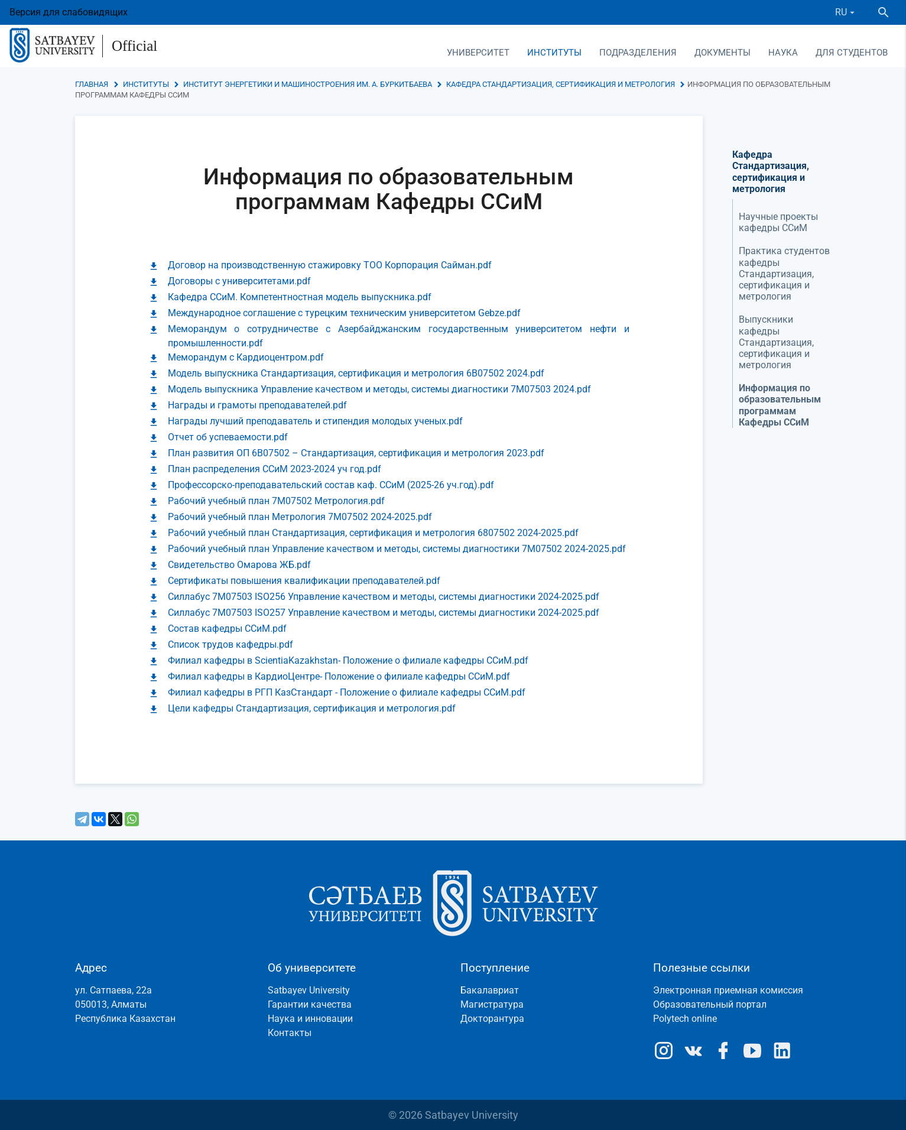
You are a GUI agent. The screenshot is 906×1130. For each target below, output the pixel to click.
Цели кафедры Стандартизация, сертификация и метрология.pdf (312, 708)
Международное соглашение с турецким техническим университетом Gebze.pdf (344, 313)
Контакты (289, 1032)
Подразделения (638, 52)
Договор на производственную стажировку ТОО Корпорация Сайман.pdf (330, 265)
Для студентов (852, 52)
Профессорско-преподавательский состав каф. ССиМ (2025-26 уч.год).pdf (331, 485)
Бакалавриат (489, 990)
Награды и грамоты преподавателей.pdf (257, 405)
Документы (722, 52)
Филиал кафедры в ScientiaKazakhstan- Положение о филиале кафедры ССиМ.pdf (348, 660)
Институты (554, 52)
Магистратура (492, 1004)
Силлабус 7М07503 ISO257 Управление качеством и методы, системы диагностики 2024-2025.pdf (383, 612)
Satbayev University (309, 990)
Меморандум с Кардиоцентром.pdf (246, 357)
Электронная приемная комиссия (728, 990)
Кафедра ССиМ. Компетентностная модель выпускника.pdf (299, 297)
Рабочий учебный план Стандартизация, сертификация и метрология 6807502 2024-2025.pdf (373, 532)
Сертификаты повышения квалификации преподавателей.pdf (304, 580)
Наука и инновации (310, 1018)
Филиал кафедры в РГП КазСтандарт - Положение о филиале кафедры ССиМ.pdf (346, 692)
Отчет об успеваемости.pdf (228, 437)
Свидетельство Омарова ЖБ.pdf (239, 564)
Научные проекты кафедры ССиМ (778, 222)
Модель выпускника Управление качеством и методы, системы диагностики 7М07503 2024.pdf (379, 389)
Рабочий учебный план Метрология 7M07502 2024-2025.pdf (300, 516)
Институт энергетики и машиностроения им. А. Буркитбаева (307, 84)
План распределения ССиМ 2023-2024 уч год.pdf (274, 469)
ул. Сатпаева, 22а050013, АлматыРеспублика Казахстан (125, 1004)
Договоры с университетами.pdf (239, 281)
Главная (91, 84)
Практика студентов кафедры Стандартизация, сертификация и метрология (784, 273)
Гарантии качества (310, 1004)
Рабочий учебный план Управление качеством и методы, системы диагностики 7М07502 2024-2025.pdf (397, 548)
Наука (783, 52)
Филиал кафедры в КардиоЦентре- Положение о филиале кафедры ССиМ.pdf (339, 676)
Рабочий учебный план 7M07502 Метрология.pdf (276, 500)
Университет (478, 52)
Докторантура (492, 1018)
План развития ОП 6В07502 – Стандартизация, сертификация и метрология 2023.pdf (356, 453)
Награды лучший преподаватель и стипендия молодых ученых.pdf (315, 421)
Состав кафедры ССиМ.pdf (227, 628)
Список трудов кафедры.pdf (230, 644)
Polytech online (685, 1018)
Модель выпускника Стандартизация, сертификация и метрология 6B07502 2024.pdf (356, 373)
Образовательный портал (710, 1004)
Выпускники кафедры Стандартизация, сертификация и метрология (776, 342)
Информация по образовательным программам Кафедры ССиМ (780, 405)
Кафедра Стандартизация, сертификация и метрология (560, 84)
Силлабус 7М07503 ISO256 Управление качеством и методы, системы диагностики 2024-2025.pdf (383, 596)
